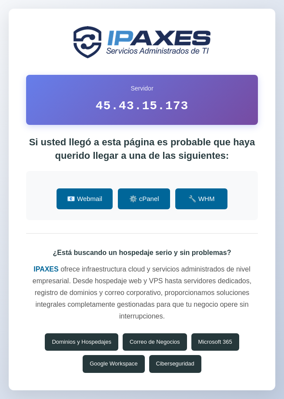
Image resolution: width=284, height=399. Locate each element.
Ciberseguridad (175, 363)
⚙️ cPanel (144, 198)
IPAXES (46, 269)
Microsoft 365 (215, 342)
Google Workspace (113, 363)
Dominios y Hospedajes (81, 342)
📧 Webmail (84, 198)
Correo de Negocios (155, 342)
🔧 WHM (201, 198)
